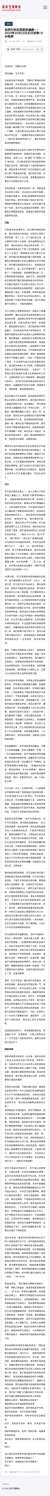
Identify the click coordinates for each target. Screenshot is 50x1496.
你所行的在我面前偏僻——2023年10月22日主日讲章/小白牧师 (24, 33)
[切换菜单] (45, 7)
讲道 (9, 24)
